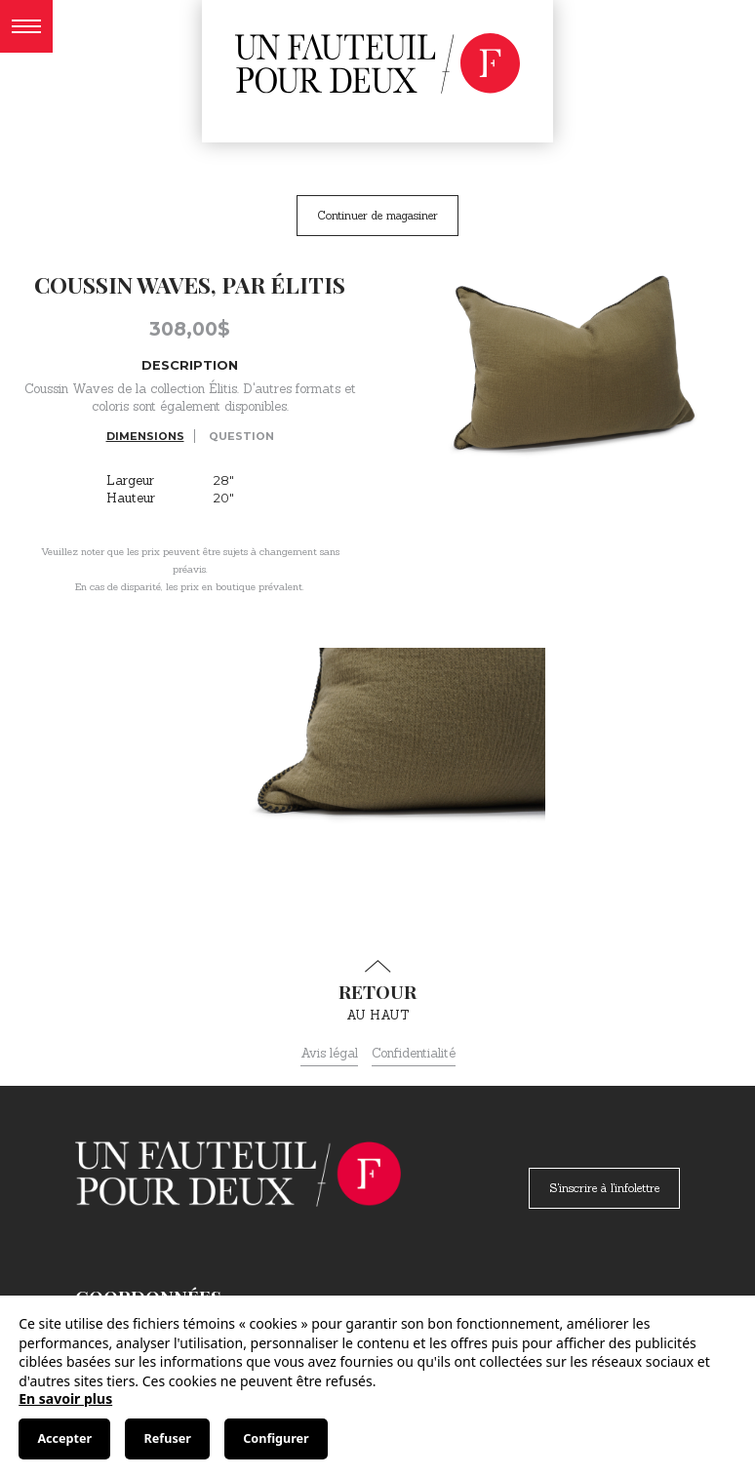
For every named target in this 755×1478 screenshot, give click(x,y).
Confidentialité (414, 1053)
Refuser (167, 1438)
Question (241, 436)
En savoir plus (65, 1398)
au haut (377, 991)
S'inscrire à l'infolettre (604, 1187)
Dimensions (145, 436)
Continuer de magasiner (377, 215)
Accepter (64, 1438)
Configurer (275, 1438)
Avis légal (329, 1053)
